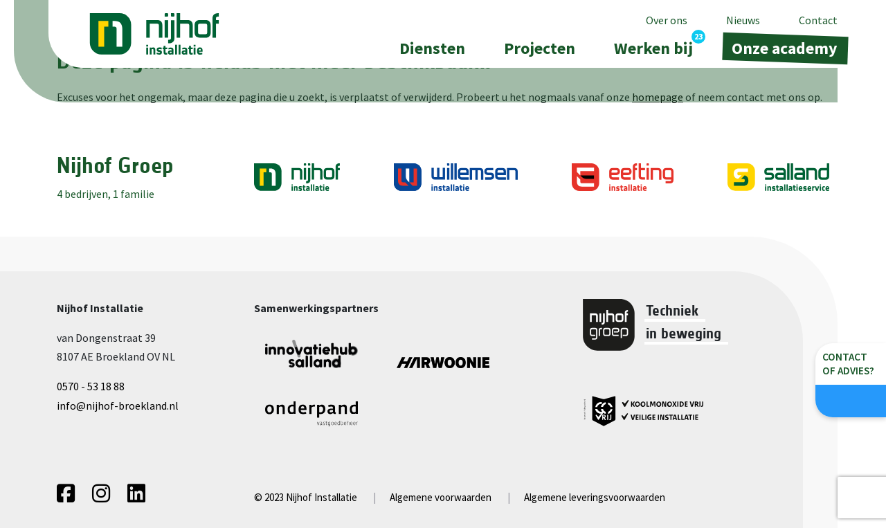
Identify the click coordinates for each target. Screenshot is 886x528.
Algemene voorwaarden (440, 497)
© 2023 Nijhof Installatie (305, 497)
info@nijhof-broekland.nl (118, 405)
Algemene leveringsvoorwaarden (594, 497)
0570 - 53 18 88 (91, 386)
